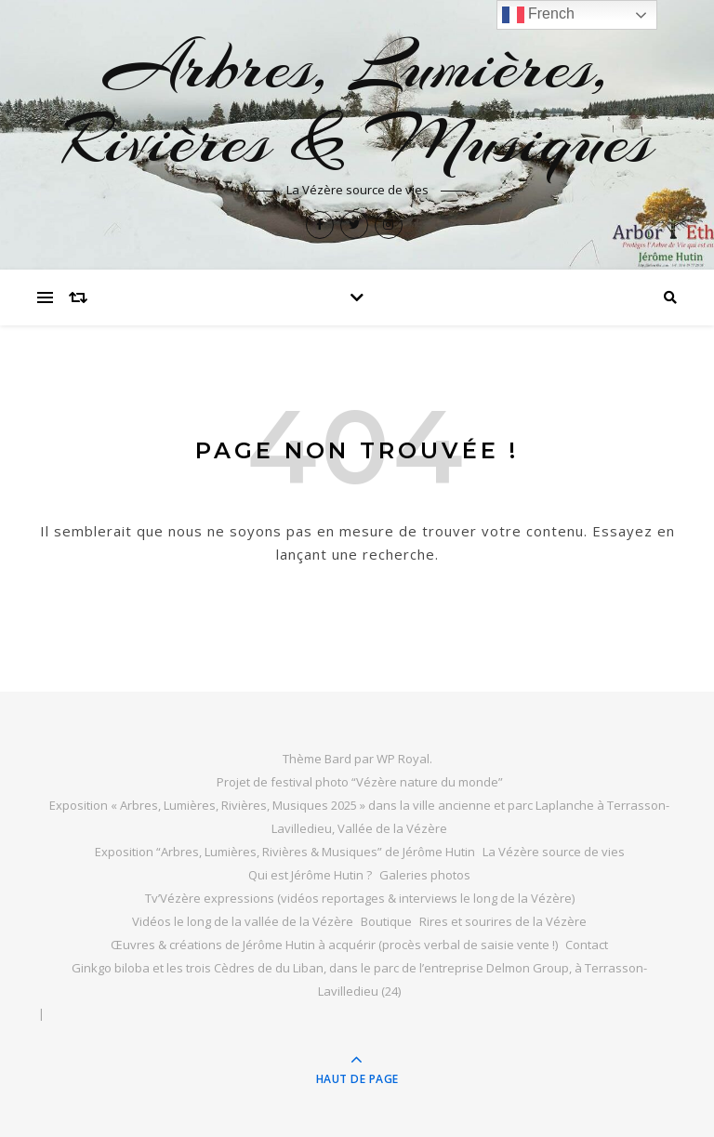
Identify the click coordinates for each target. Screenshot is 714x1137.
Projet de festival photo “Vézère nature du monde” (360, 781)
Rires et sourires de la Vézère (503, 921)
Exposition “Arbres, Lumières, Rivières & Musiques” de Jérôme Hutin (285, 851)
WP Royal (403, 758)
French (538, 15)
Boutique (386, 921)
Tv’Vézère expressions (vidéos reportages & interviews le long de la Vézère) (360, 898)
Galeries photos (424, 874)
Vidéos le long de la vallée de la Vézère (242, 921)
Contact (586, 944)
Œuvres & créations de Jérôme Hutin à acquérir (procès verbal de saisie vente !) (334, 944)
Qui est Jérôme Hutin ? (310, 874)
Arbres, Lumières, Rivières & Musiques (357, 103)
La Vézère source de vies (554, 851)
